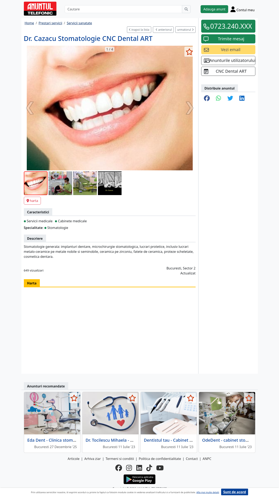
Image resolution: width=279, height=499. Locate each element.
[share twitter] (230, 98)
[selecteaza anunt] (189, 52)
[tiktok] (149, 468)
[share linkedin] (242, 98)
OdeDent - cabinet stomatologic (233, 440)
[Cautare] (123, 9)
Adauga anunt (214, 9)
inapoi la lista (139, 30)
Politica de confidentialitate (160, 458)
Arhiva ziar (92, 458)
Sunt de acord (234, 492)
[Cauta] (186, 9)
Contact (192, 458)
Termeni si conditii (120, 458)
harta (32, 200)
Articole (73, 458)
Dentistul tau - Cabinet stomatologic (180, 440)
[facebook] (118, 468)
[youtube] (160, 468)
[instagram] (129, 468)
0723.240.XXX (231, 26)
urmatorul (185, 30)
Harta (32, 283)
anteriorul (164, 30)
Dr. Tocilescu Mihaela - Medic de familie (124, 440)
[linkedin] (139, 468)
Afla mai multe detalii (207, 492)
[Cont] (242, 9)
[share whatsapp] (218, 98)
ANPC (207, 458)
